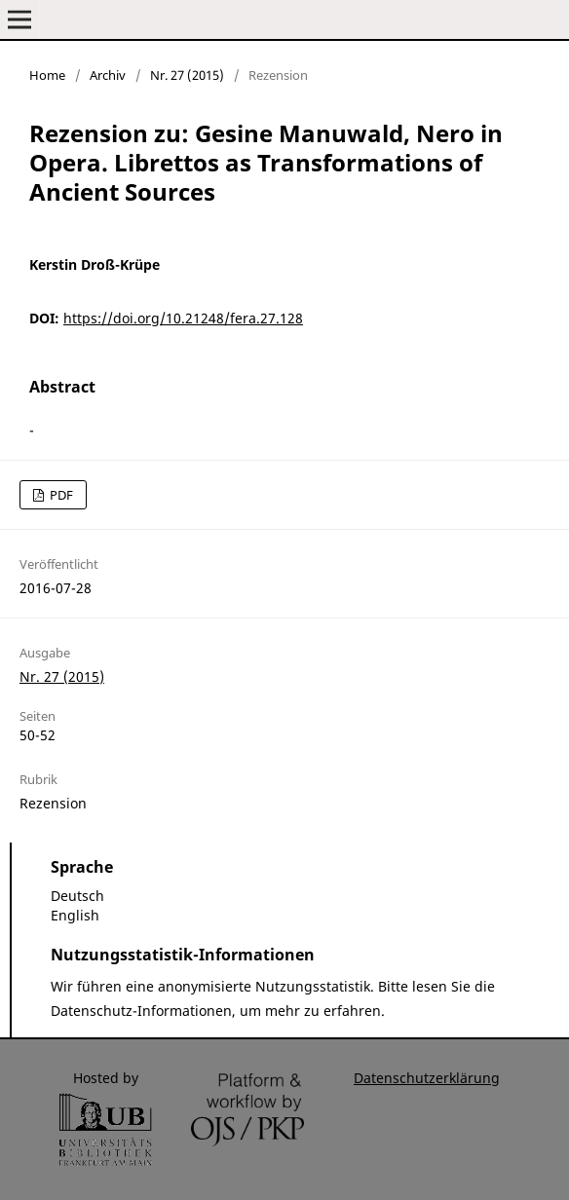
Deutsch (77, 895)
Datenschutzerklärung (427, 1078)
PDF (60, 495)
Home (47, 75)
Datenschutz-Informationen (141, 1010)
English (75, 915)
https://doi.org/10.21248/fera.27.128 (183, 318)
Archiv (108, 75)
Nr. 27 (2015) (187, 75)
